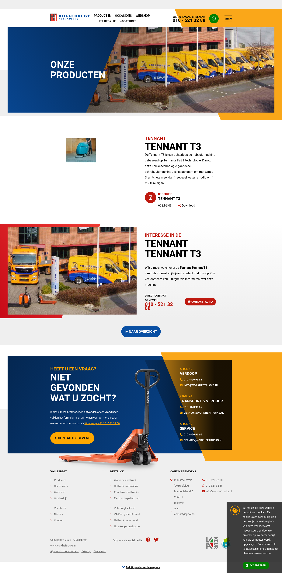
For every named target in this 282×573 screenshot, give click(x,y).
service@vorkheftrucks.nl (203, 440)
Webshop (143, 15)
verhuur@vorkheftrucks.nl (204, 412)
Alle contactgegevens (184, 511)
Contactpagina (200, 301)
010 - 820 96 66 (193, 407)
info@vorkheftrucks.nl (201, 385)
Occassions (61, 486)
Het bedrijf (107, 21)
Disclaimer (100, 551)
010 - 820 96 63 (193, 379)
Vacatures (128, 21)
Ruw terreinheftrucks (126, 492)
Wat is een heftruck (125, 480)
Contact (59, 520)
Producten (102, 15)
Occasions (123, 15)
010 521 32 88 (212, 479)
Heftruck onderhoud (126, 520)
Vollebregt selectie (124, 508)
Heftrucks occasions (126, 486)
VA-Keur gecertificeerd (127, 514)
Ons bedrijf (60, 498)
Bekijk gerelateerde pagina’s (143, 567)
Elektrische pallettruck (127, 498)
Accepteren (256, 565)
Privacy (86, 551)
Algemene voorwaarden (64, 551)
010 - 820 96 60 (193, 434)
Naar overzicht (141, 331)
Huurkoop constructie (127, 526)
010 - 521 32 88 (161, 301)
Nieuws (58, 514)
